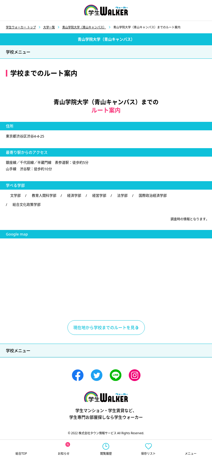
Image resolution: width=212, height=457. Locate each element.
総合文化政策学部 (27, 204)
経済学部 (74, 195)
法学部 (122, 195)
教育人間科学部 (44, 195)
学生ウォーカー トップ (21, 27)
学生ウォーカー (106, 396)
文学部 (15, 195)
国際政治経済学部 (153, 195)
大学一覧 (49, 27)
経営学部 (99, 195)
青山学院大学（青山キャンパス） (84, 27)
